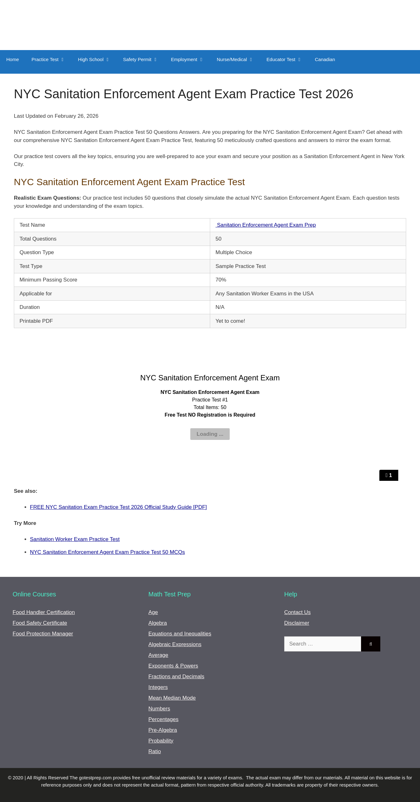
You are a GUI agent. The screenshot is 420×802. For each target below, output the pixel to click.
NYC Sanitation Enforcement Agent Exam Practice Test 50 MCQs (107, 552)
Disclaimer (296, 623)
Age (153, 612)
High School (97, 59)
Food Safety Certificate (40, 623)
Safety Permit (144, 59)
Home (12, 59)
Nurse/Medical (238, 59)
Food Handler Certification (44, 612)
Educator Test (287, 59)
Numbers (159, 709)
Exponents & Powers (173, 666)
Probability (160, 741)
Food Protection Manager (43, 634)
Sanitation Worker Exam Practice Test (75, 539)
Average (158, 655)
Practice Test (52, 59)
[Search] (370, 643)
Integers (158, 687)
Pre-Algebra (162, 730)
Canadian (325, 59)
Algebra (157, 623)
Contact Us (297, 612)
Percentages (163, 719)
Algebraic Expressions (174, 644)
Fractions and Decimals (176, 677)
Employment (190, 59)
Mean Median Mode (172, 698)
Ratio (154, 751)
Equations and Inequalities (179, 634)
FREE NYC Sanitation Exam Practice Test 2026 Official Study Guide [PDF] (118, 507)
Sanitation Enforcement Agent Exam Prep (266, 225)
